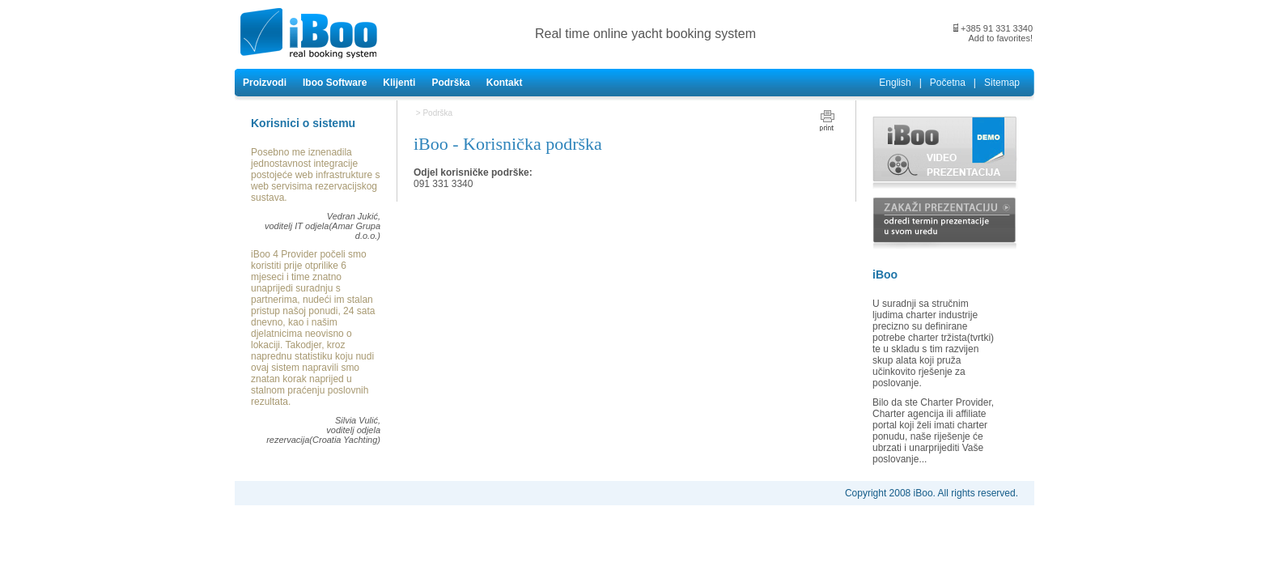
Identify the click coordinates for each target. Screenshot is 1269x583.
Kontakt (504, 82)
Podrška (450, 82)
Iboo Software (335, 82)
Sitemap (1002, 82)
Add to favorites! (1001, 38)
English (894, 82)
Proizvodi (264, 82)
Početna (948, 82)
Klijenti (399, 82)
